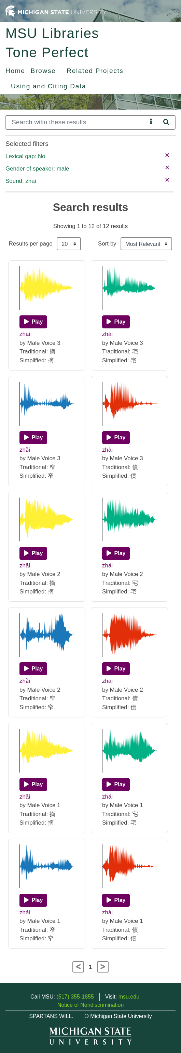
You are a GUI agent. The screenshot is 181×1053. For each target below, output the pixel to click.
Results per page (31, 243)
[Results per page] (69, 243)
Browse (43, 70)
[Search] (76, 122)
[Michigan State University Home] (56, 11)
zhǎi (24, 450)
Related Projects (95, 70)
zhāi (24, 334)
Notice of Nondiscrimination (90, 1005)
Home (15, 70)
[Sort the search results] (146, 243)
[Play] (33, 321)
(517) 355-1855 (75, 997)
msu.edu (129, 997)
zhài (107, 450)
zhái (107, 334)
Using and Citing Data (48, 86)
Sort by (107, 243)
